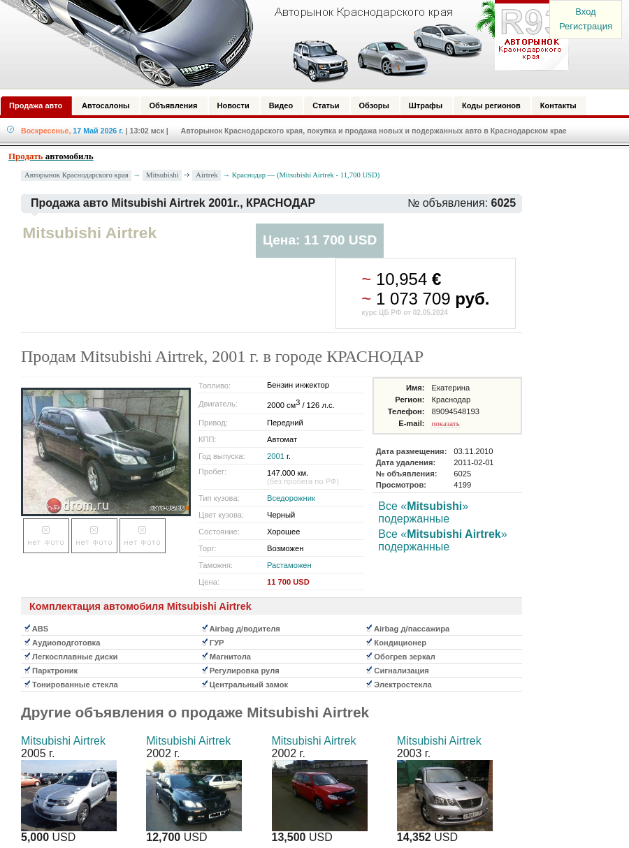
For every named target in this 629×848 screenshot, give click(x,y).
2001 (275, 456)
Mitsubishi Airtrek (63, 741)
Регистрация (585, 26)
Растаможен (289, 565)
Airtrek (207, 174)
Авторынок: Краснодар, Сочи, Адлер (279, 44)
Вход (585, 11)
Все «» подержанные (423, 512)
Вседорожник (291, 498)
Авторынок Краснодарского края (76, 175)
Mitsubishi (162, 174)
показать (445, 423)
